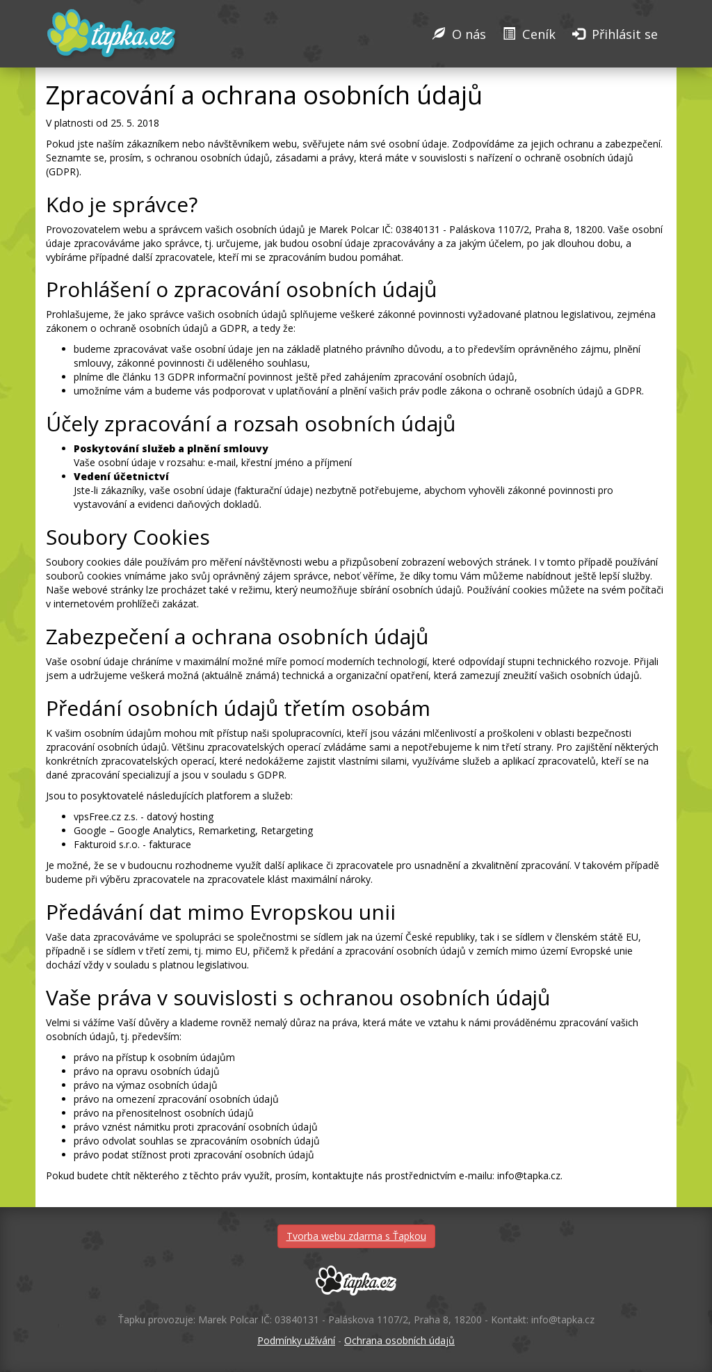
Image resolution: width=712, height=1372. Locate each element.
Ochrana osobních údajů (399, 1340)
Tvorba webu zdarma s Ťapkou (356, 1236)
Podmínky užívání (296, 1340)
